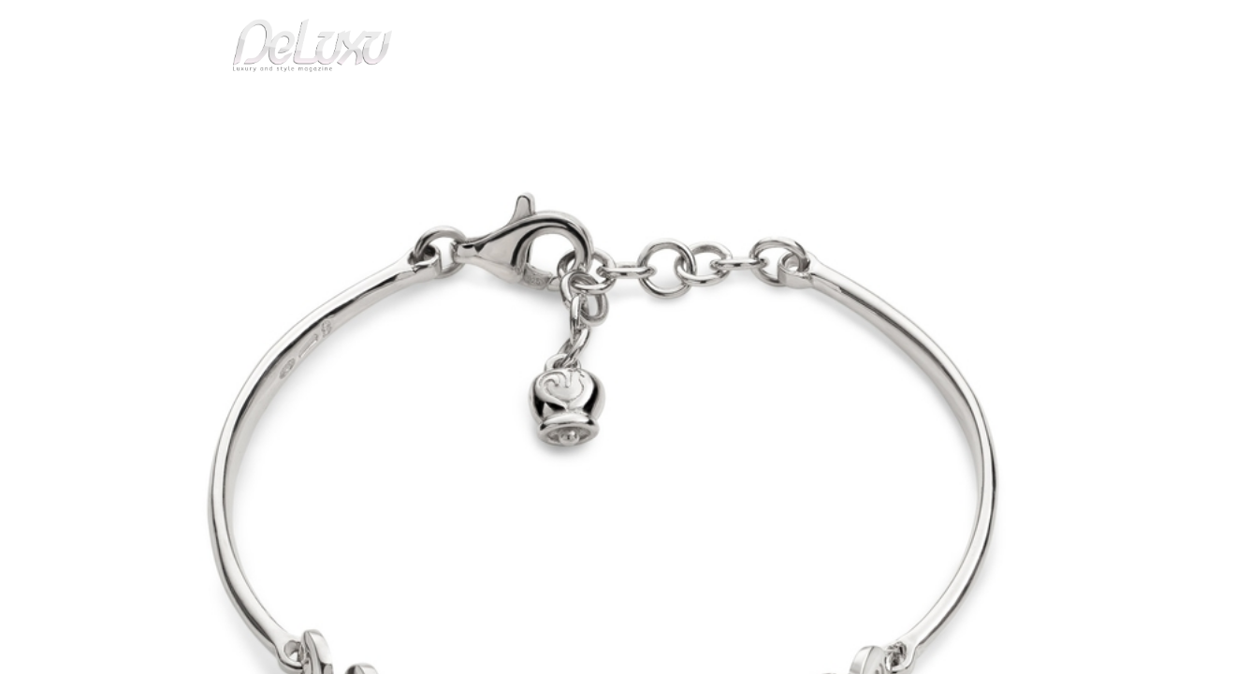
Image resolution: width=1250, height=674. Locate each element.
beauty (621, 107)
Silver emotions (311, 153)
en (1046, 23)
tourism (956, 107)
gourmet (1036, 107)
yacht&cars (778, 107)
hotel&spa (863, 107)
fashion (704, 107)
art (242, 153)
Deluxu (197, 153)
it (985, 23)
